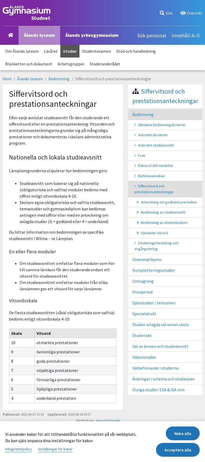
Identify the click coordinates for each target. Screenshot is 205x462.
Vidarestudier (144, 357)
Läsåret (51, 51)
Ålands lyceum (39, 35)
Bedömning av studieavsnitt (163, 212)
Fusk (141, 155)
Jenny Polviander (107, 421)
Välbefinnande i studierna (155, 368)
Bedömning (59, 78)
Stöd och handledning (136, 51)
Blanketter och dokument (28, 63)
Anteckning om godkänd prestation (169, 202)
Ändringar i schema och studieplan (163, 378)
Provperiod (142, 292)
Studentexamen (96, 51)
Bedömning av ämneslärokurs (164, 222)
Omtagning (143, 281)
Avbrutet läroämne (153, 134)
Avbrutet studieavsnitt (156, 145)
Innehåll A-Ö (186, 35)
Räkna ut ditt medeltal (155, 165)
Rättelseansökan (151, 176)
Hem (7, 78)
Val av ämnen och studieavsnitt (160, 346)
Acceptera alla (177, 449)
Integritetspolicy (18, 449)
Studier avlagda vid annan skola (160, 324)
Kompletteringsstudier (153, 270)
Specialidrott (144, 313)
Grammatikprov (147, 259)
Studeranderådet (105, 63)
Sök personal (151, 35)
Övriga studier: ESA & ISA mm (158, 389)
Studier (70, 51)
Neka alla (182, 433)
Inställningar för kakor (55, 449)
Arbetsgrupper (71, 63)
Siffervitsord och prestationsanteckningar (154, 189)
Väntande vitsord (154, 232)
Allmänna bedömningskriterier (162, 124)
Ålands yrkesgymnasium (91, 35)
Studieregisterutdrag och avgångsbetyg (157, 246)
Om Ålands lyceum (22, 51)
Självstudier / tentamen (153, 302)
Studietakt (142, 335)
